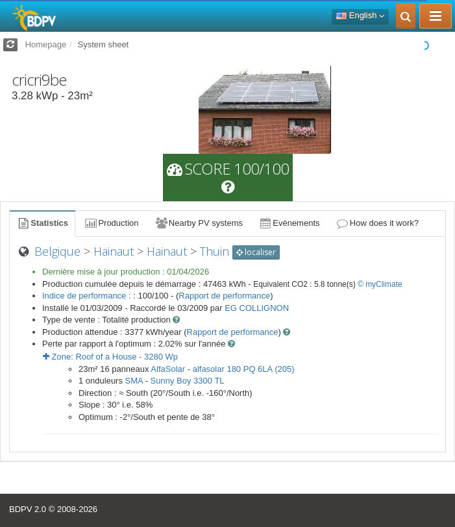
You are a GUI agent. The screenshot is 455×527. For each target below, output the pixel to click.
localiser (256, 252)
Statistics (42, 223)
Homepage (46, 44)
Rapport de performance (224, 295)
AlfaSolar (168, 369)
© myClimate (380, 284)
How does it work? (377, 223)
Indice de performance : (87, 295)
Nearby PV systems (198, 223)
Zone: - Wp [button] (110, 357)
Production (111, 223)
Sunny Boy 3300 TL (188, 381)
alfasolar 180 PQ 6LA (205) (244, 369)
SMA (134, 381)
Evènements (289, 223)
